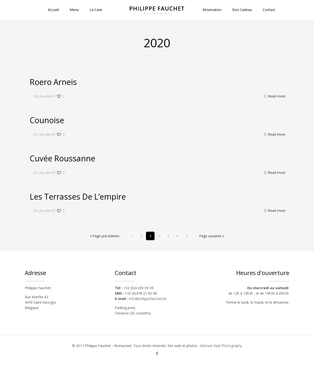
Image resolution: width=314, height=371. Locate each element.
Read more (277, 96)
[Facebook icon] (157, 353)
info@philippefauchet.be (148, 298)
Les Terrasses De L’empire (78, 196)
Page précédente (104, 236)
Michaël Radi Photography (221, 345)
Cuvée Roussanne (62, 158)
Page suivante (212, 236)
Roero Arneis (53, 82)
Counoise (47, 120)
